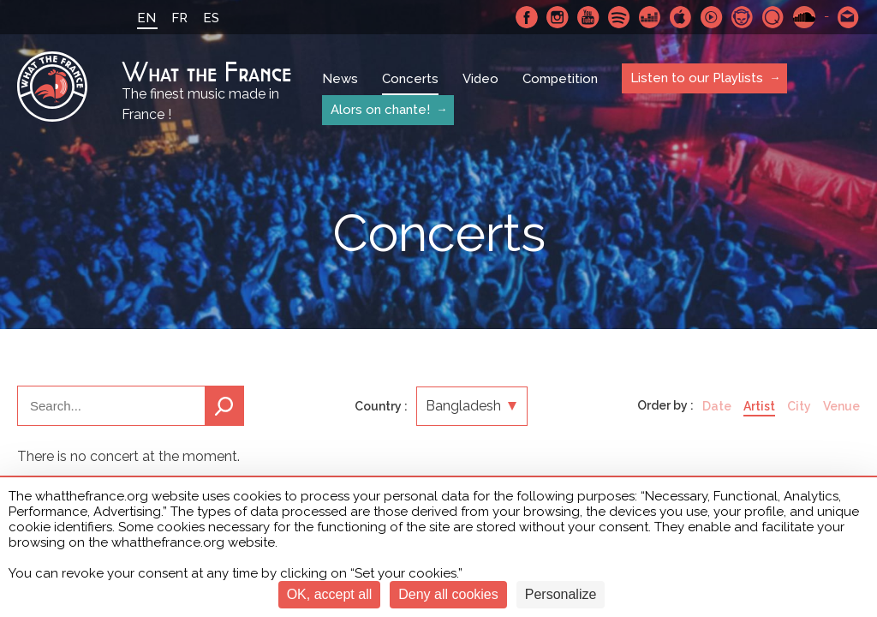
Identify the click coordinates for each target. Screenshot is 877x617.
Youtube (588, 17)
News (340, 79)
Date (716, 406)
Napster (742, 17)
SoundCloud (804, 17)
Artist (759, 406)
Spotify (619, 17)
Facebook (527, 17)
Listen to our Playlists (696, 78)
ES (211, 18)
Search (224, 406)
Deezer (650, 17)
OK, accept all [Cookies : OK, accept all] (330, 594)
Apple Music (681, 17)
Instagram (557, 17)
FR (179, 18)
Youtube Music (712, 17)
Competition (560, 79)
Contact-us (849, 17)
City (799, 406)
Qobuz (773, 17)
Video (480, 79)
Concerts (410, 79)
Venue (841, 406)
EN (146, 18)
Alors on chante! (380, 109)
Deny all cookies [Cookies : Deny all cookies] (448, 594)
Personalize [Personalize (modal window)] (561, 594)
